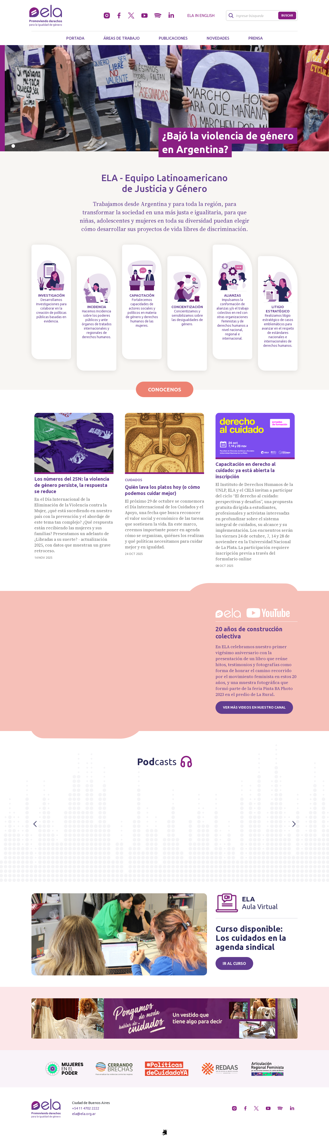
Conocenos (164, 389)
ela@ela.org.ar (84, 1114)
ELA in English (201, 15)
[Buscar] (253, 15)
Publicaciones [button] (173, 38)
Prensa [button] (255, 38)
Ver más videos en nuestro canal (254, 707)
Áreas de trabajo (121, 38)
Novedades (218, 38)
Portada (75, 38)
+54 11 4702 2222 (85, 1108)
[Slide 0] (13, 146)
